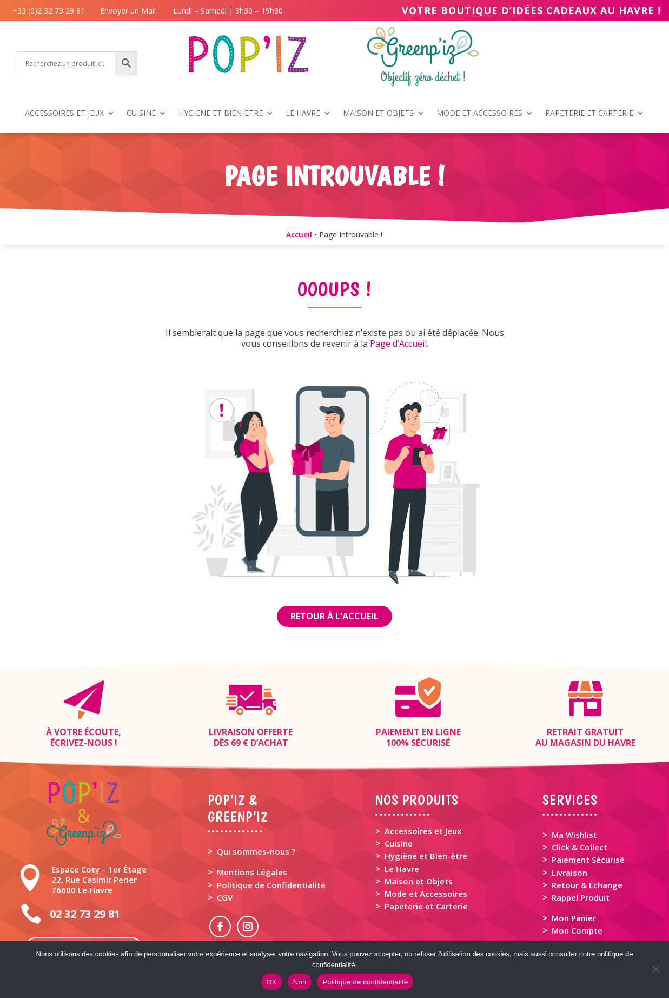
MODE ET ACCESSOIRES (479, 113)
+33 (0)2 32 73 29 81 (51, 10)
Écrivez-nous (81, 743)
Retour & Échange (587, 885)
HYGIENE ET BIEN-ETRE (220, 113)
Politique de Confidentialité (271, 885)
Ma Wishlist (574, 834)
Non (300, 982)
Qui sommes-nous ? (256, 851)
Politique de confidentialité (365, 982)
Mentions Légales (252, 872)
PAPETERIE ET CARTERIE (589, 113)
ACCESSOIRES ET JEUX (64, 113)
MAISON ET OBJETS (378, 113)
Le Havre (402, 868)
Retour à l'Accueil (334, 616)
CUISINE (141, 113)
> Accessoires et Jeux (418, 830)
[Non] (655, 969)
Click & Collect (579, 847)
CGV (225, 897)
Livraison (569, 872)
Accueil (299, 234)
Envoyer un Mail (127, 10)
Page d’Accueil (398, 343)
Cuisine (399, 843)
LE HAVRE (303, 113)
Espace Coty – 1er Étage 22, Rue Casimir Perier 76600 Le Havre (99, 879)
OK (272, 982)
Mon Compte (577, 930)
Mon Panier (574, 918)
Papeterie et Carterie (426, 906)
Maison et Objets (419, 881)
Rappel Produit (581, 897)
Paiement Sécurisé (588, 859)
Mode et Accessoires (426, 893)
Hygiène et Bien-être (426, 855)
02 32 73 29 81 (85, 914)
